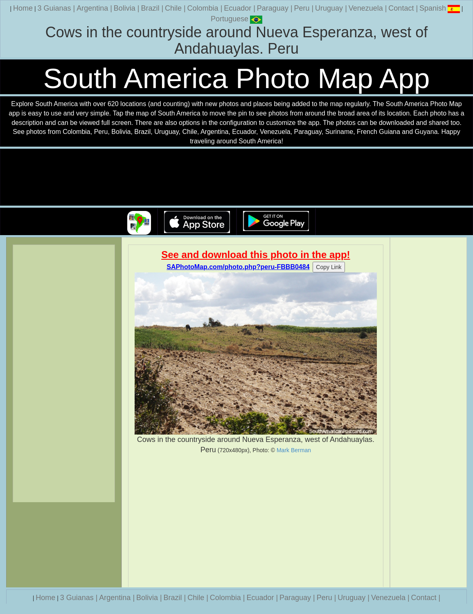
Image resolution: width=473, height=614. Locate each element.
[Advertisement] (256, 521)
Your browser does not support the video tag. (236, 177)
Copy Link (328, 267)
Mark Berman (294, 450)
